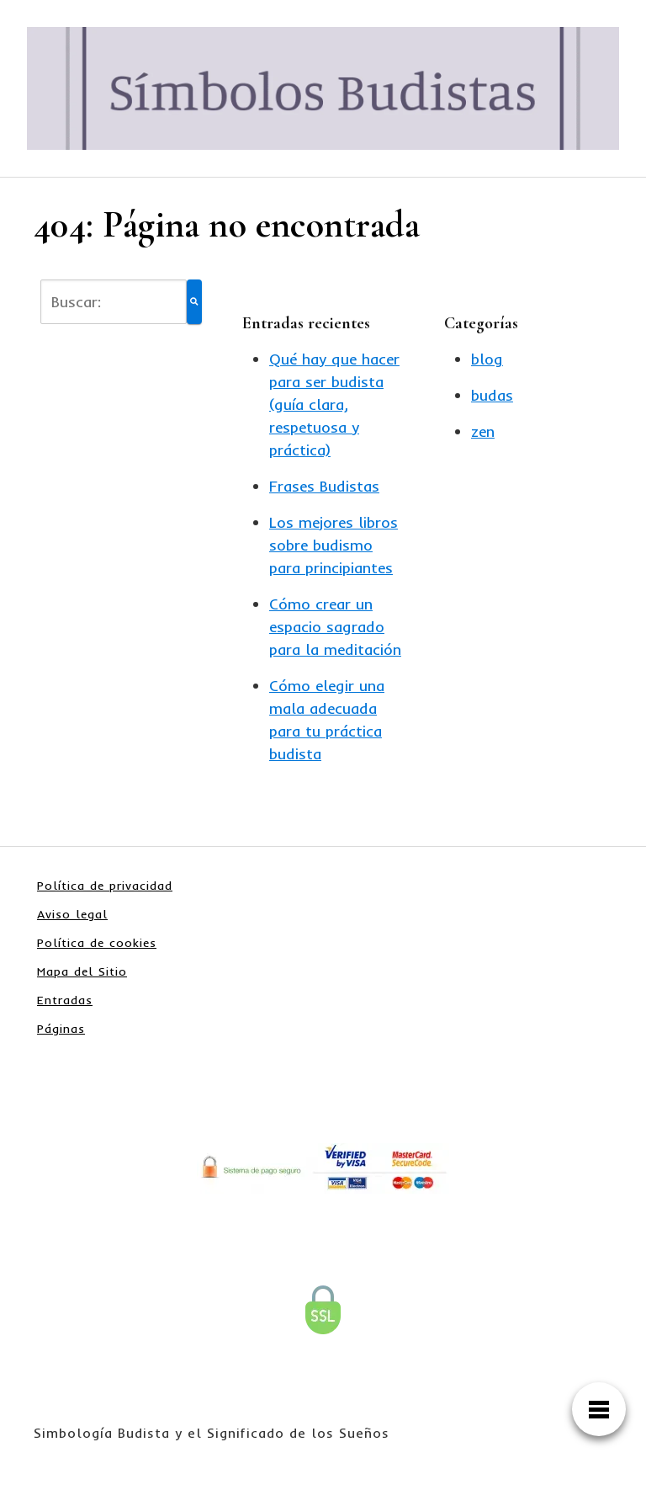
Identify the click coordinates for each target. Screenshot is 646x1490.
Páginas (61, 1028)
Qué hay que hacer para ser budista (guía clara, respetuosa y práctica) (334, 404)
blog (487, 359)
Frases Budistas (324, 486)
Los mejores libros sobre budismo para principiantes (333, 545)
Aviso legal (72, 914)
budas (492, 395)
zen (483, 431)
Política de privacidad (104, 885)
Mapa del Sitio (82, 971)
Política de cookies (96, 942)
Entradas (65, 1000)
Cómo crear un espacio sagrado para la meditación (335, 626)
